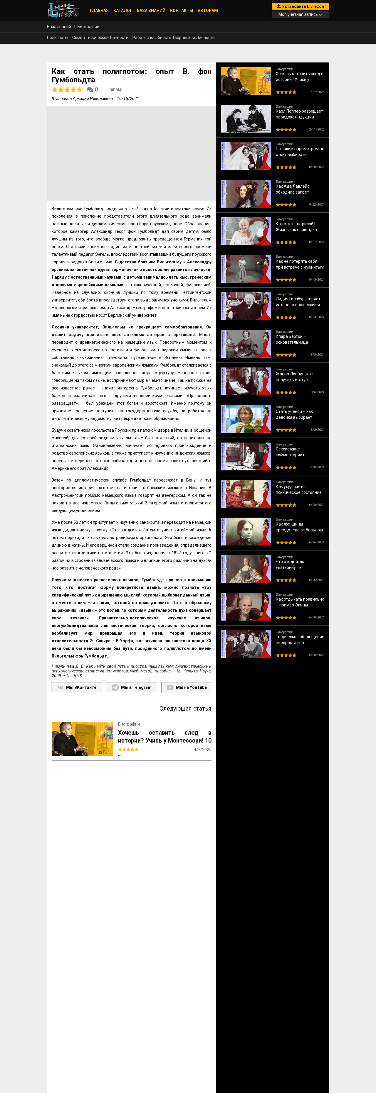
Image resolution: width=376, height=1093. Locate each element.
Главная (99, 10)
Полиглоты (57, 37)
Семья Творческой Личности (100, 37)
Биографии (88, 26)
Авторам (208, 10)
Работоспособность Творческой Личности (173, 37)
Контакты (181, 10)
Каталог (122, 10)
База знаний (151, 10)
